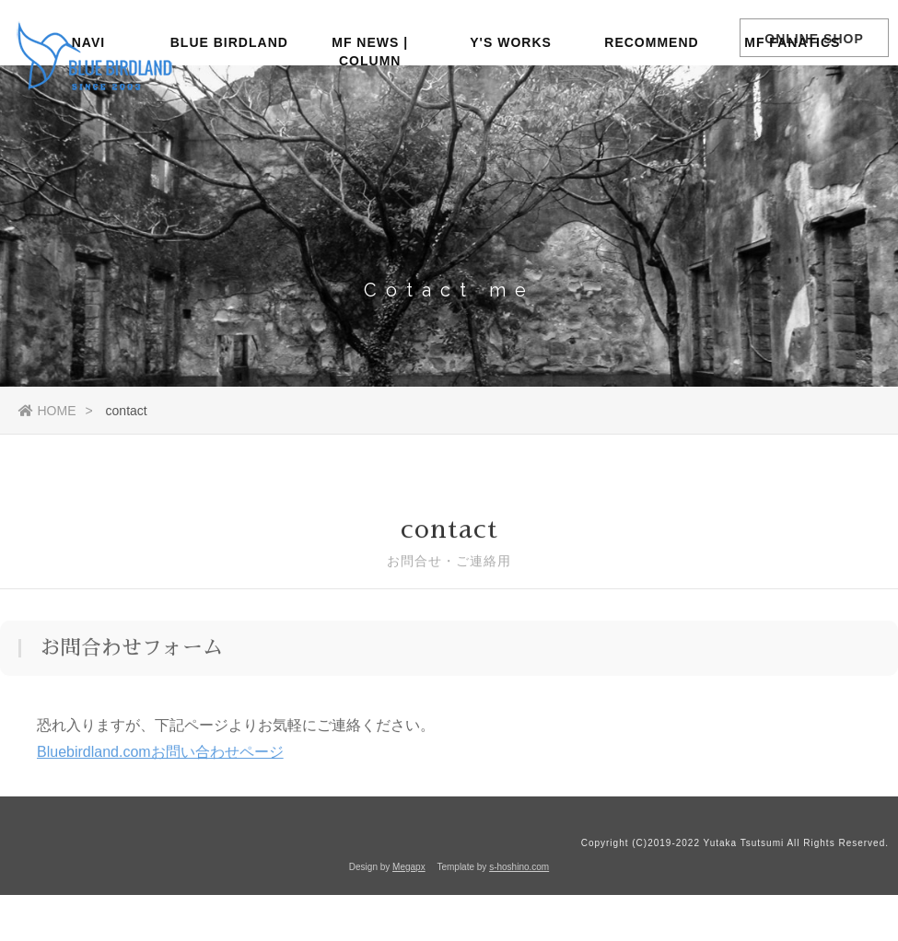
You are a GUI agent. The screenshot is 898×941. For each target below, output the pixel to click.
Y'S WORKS (511, 106)
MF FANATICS (792, 106)
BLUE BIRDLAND (229, 106)
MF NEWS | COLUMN (370, 114)
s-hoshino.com (519, 867)
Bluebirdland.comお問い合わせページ (160, 754)
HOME (47, 410)
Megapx (409, 867)
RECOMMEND (651, 106)
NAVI (88, 106)
